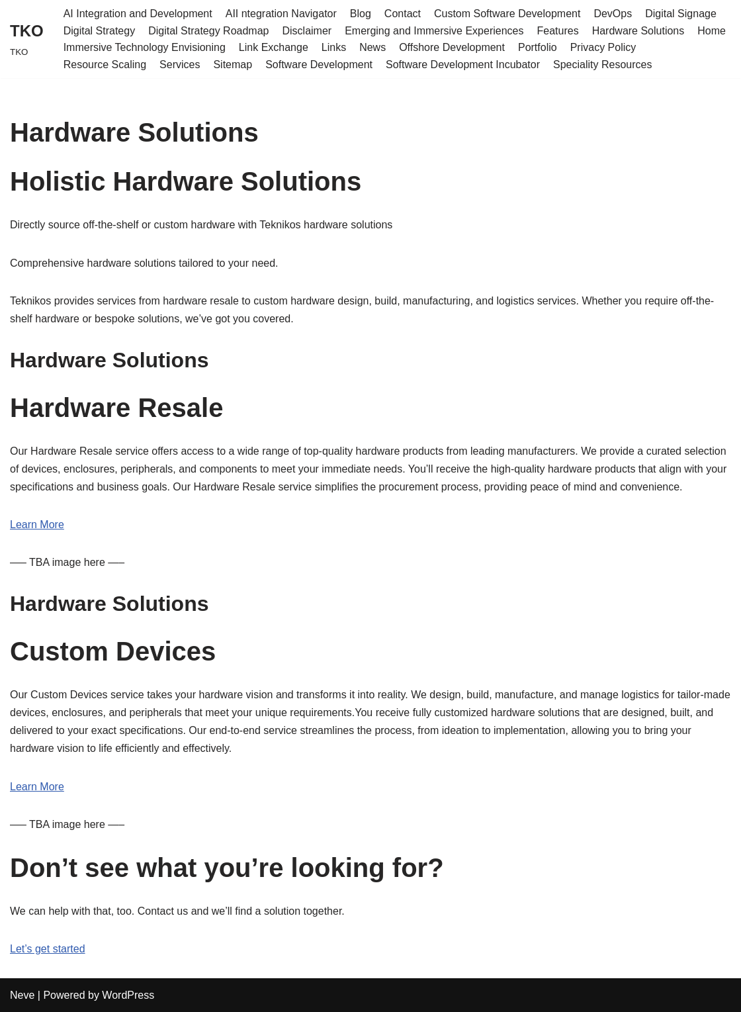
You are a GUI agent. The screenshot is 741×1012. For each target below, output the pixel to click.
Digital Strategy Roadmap (208, 30)
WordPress (128, 995)
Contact (402, 13)
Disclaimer (306, 30)
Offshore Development (452, 47)
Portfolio (537, 47)
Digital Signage (681, 13)
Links (334, 47)
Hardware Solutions (638, 30)
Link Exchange (273, 47)
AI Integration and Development (138, 13)
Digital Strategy (100, 30)
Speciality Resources (602, 64)
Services (179, 64)
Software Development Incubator (463, 64)
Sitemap (232, 64)
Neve (22, 995)
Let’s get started (47, 948)
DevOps (612, 13)
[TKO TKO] (27, 39)
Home (711, 30)
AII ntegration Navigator (281, 13)
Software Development (318, 64)
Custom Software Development (507, 13)
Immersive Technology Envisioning (145, 47)
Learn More (37, 524)
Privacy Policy (603, 47)
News (372, 47)
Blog (360, 13)
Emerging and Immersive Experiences (434, 30)
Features (558, 30)
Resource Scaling (105, 64)
